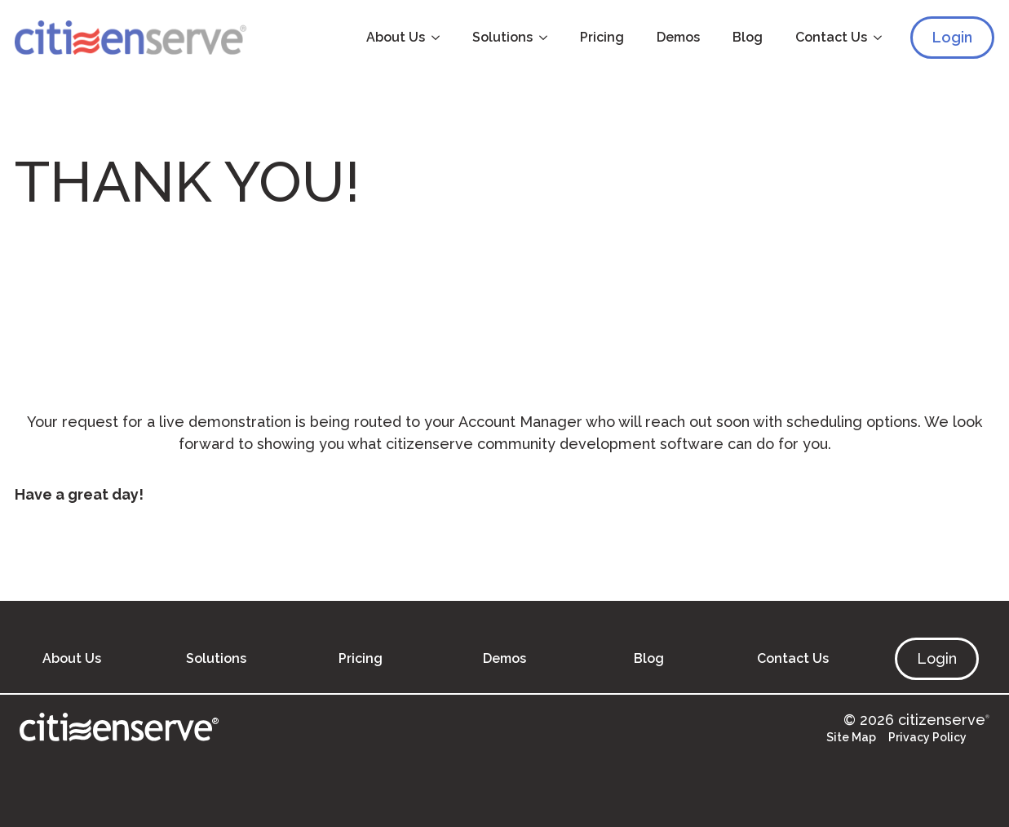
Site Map (851, 737)
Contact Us (831, 37)
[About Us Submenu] (440, 37)
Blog (747, 37)
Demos (678, 37)
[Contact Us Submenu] (882, 37)
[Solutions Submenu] (548, 37)
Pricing (602, 37)
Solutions (502, 37)
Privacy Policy (927, 737)
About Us (395, 37)
